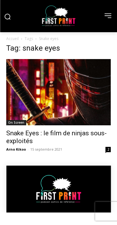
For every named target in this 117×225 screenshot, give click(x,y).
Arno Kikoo (16, 149)
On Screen (16, 122)
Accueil (12, 38)
